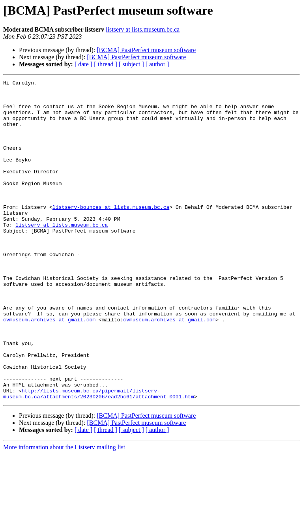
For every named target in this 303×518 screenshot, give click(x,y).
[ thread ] (105, 64)
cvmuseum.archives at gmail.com (49, 368)
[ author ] (157, 64)
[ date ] (83, 64)
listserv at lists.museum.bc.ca (143, 29)
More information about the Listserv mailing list (64, 511)
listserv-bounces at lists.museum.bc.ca (110, 232)
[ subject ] (131, 64)
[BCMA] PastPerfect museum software (146, 50)
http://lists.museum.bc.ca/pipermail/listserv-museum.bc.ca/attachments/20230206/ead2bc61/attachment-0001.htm (98, 457)
